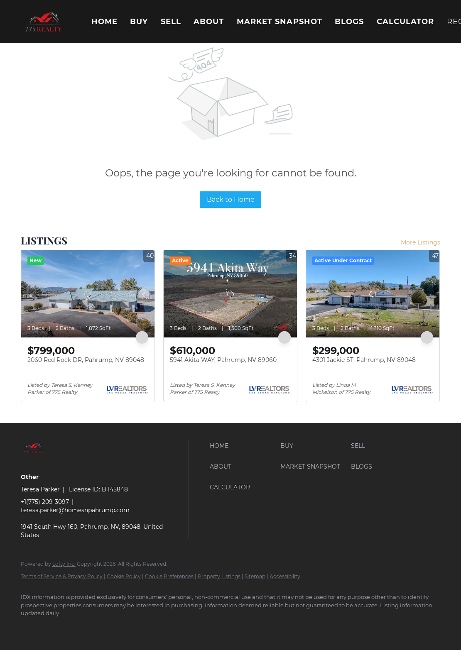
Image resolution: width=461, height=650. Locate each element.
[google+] (55, 628)
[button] (43, 21)
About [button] (209, 21)
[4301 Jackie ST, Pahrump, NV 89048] (372, 293)
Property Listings (219, 576)
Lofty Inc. (64, 564)
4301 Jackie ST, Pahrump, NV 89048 (364, 360)
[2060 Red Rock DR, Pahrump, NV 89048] (87, 293)
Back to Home (231, 199)
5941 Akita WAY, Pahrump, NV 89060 (223, 360)
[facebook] (31, 628)
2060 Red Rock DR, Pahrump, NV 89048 (85, 360)
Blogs (349, 21)
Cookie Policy (124, 576)
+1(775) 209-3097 (45, 502)
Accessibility (285, 576)
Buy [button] (139, 21)
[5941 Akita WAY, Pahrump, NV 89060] (230, 293)
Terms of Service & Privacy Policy (62, 576)
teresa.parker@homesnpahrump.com (75, 510)
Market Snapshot (280, 21)
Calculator (405, 21)
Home (104, 21)
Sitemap (255, 576)
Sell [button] (171, 21)
